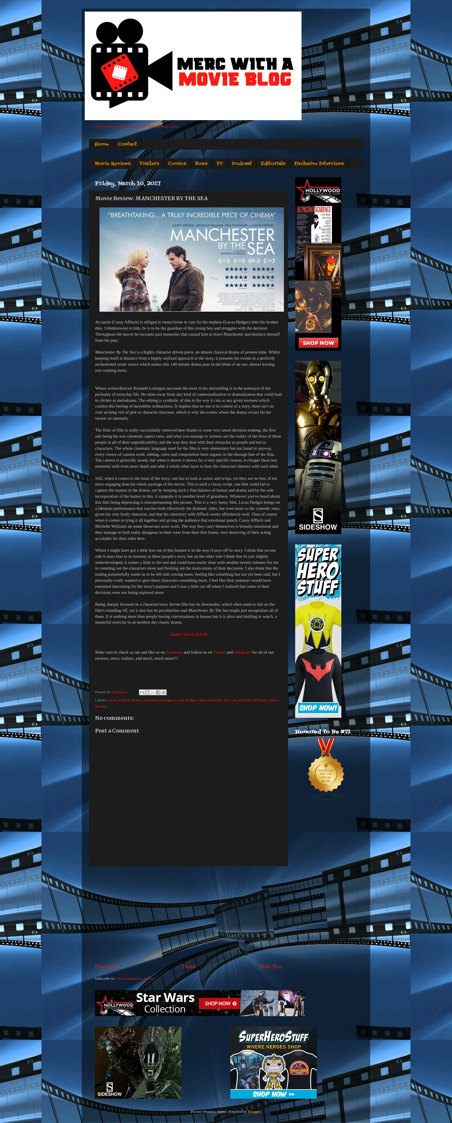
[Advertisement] (188, 914)
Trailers (149, 164)
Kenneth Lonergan (158, 700)
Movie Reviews (113, 164)
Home (102, 144)
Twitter (219, 652)
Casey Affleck (119, 700)
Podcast (242, 164)
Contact (127, 144)
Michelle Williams (252, 700)
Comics (177, 164)
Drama (136, 700)
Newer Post (107, 966)
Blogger (254, 1111)
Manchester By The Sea (217, 700)
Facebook (174, 652)
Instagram (242, 652)
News (201, 164)
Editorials (273, 164)
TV (219, 164)
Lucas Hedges (186, 700)
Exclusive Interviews (319, 164)
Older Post (270, 966)
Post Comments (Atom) (134, 978)
